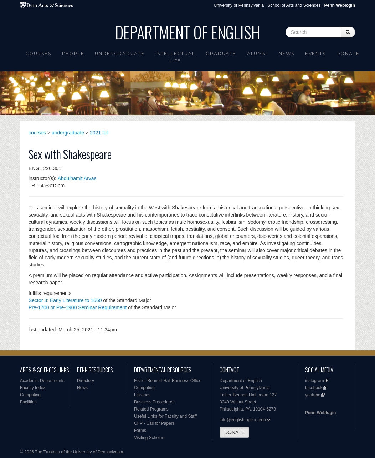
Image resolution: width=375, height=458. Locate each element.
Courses (38, 53)
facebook (314, 387)
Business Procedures (154, 402)
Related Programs (151, 409)
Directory (85, 380)
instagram (314, 380)
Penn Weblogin (320, 412)
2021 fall (99, 133)
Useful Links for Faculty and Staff (165, 416)
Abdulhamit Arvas (77, 178)
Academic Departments (42, 380)
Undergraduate (119, 53)
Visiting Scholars (150, 437)
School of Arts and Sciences (293, 5)
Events (315, 53)
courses (37, 133)
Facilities (28, 402)
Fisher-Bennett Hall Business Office (167, 380)
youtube (312, 394)
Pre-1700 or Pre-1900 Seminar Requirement (78, 307)
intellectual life (175, 57)
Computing (30, 394)
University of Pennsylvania (239, 5)
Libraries (142, 394)
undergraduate (68, 133)
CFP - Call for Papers (154, 423)
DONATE (234, 432)
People (73, 53)
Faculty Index (32, 387)
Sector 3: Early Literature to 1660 (65, 300)
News (286, 53)
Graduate (221, 53)
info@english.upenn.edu (243, 419)
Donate (348, 53)
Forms (140, 430)
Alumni (257, 53)
